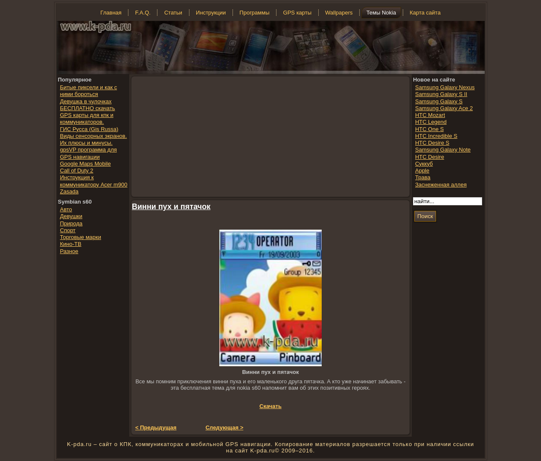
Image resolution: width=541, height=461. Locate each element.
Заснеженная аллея (441, 184)
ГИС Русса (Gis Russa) (89, 129)
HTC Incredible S (436, 136)
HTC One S (429, 129)
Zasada (69, 191)
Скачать (270, 406)
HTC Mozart (430, 115)
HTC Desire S (432, 143)
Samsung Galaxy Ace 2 (444, 108)
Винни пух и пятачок (171, 206)
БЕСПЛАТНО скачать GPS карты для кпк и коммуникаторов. (87, 115)
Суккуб (424, 163)
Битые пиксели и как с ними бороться (88, 90)
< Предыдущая (156, 427)
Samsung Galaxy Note (443, 149)
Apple (422, 170)
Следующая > (225, 427)
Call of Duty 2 (76, 170)
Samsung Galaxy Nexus (444, 87)
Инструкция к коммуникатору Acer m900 (94, 180)
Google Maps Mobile (85, 163)
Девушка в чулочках (86, 101)
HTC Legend (431, 122)
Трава (422, 177)
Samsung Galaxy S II (441, 94)
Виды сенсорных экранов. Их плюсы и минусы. (93, 139)
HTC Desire (429, 157)
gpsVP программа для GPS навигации (88, 153)
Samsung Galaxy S (438, 101)
